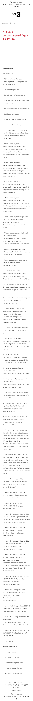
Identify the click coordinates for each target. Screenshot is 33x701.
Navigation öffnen (8, 23)
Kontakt (21, 682)
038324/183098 (16, 2)
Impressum (12, 682)
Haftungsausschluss (12, 684)
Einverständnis (20, 685)
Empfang (16, 687)
